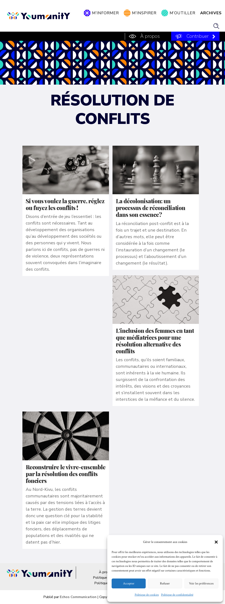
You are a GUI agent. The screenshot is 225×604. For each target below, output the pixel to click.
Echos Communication (78, 597)
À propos (150, 36)
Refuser (165, 583)
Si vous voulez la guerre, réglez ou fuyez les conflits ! (65, 204)
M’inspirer (144, 13)
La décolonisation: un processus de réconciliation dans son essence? (150, 207)
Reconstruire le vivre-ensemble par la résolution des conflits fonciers (65, 473)
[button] (216, 542)
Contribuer (198, 36)
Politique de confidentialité (177, 595)
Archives (211, 13)
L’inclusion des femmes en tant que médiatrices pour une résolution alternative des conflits (155, 341)
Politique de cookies (147, 595)
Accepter (128, 583)
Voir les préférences (201, 583)
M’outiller (182, 13)
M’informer (105, 13)
